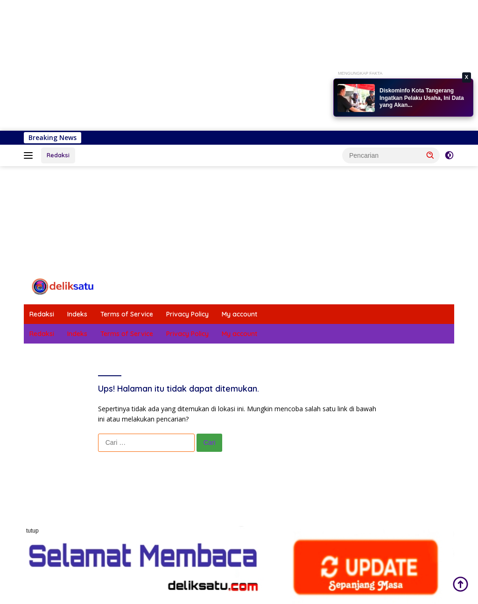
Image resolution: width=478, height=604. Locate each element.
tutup (32, 530)
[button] (430, 154)
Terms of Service (126, 314)
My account (239, 314)
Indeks (77, 314)
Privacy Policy (187, 314)
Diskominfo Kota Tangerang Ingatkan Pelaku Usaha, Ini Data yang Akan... (422, 97)
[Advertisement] (239, 65)
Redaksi (58, 155)
